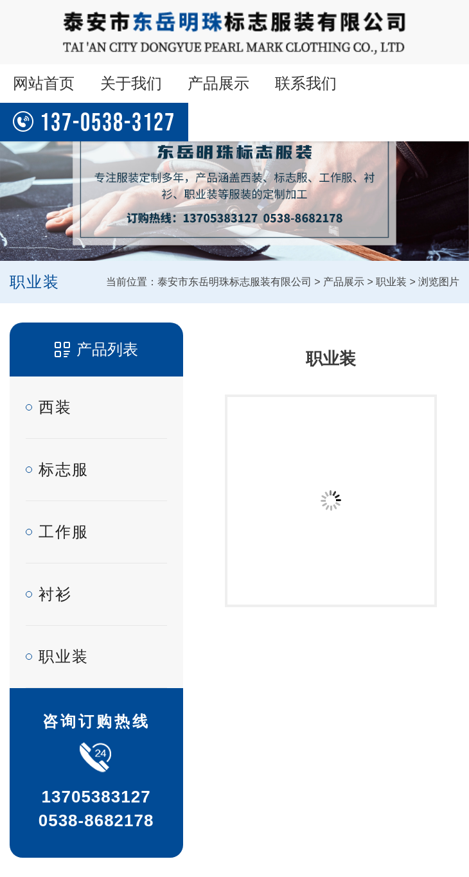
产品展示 (218, 83)
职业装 (391, 281)
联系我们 (306, 83)
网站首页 (44, 83)
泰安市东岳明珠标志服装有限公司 (234, 281)
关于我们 (131, 83)
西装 (55, 407)
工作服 (64, 531)
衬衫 (55, 594)
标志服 (64, 469)
